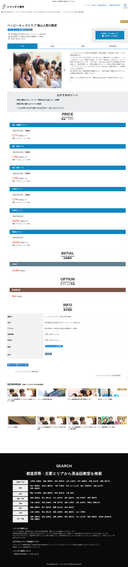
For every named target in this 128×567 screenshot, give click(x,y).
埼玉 (67, 486)
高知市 (71, 507)
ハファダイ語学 (62, 564)
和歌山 (89, 502)
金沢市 (60, 498)
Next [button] (64, 70)
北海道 (32, 481)
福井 (66, 498)
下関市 (82, 512)
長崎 (54, 517)
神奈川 (44, 486)
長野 (88, 498)
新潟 (31, 498)
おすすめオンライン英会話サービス (26, 542)
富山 (43, 498)
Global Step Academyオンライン (43, 545)
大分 (77, 517)
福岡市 (37, 517)
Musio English (77, 545)
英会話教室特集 (101, 5)
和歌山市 (96, 502)
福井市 (71, 498)
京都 (43, 502)
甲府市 (82, 498)
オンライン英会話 (90, 5)
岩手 (79, 481)
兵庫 (54, 502)
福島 (101, 481)
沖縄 (31, 519)
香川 (43, 507)
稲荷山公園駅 (23, 365)
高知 (66, 507)
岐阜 (56, 493)
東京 (31, 486)
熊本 (66, 517)
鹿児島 (101, 517)
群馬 (31, 488)
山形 (67, 481)
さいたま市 (74, 486)
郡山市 (107, 481)
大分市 (82, 517)
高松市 (48, 507)
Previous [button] (10, 70)
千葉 (56, 486)
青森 (44, 481)
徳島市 (37, 507)
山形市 (73, 481)
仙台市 (95, 481)
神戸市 (60, 502)
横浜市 (50, 486)
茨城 (95, 486)
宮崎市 (94, 517)
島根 (54, 512)
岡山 (43, 512)
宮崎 (88, 517)
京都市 (48, 502)
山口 (77, 512)
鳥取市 (71, 512)
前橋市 (37, 488)
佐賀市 (48, 517)
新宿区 (37, 486)
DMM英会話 (26, 545)
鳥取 (66, 512)
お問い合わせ (34, 554)
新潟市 (37, 498)
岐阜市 (61, 493)
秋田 (56, 481)
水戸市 (100, 486)
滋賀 (66, 502)
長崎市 (60, 517)
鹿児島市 (108, 517)
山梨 (77, 498)
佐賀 (43, 517)
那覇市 (37, 519)
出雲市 (60, 512)
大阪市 (37, 502)
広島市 (37, 512)
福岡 (31, 517)
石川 (54, 498)
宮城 (90, 481)
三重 (67, 493)
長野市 (94, 498)
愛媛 (54, 507)
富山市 (48, 498)
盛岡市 (84, 481)
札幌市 (38, 481)
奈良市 (82, 502)
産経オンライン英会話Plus (22, 547)
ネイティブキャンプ (91, 545)
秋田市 (61, 481)
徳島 (31, 507)
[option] (37, 70)
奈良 (77, 502)
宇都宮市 (88, 486)
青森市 (50, 481)
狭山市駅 (12, 365)
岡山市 (48, 512)
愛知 (31, 493)
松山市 (60, 507)
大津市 (71, 502)
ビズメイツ (36, 547)
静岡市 (50, 493)
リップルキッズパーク (63, 545)
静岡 (44, 493)
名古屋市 (38, 493)
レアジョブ (16, 545)
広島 (31, 512)
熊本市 (71, 517)
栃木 (82, 486)
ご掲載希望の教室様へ (114, 5)
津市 (72, 493)
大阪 (31, 502)
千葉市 (61, 486)
